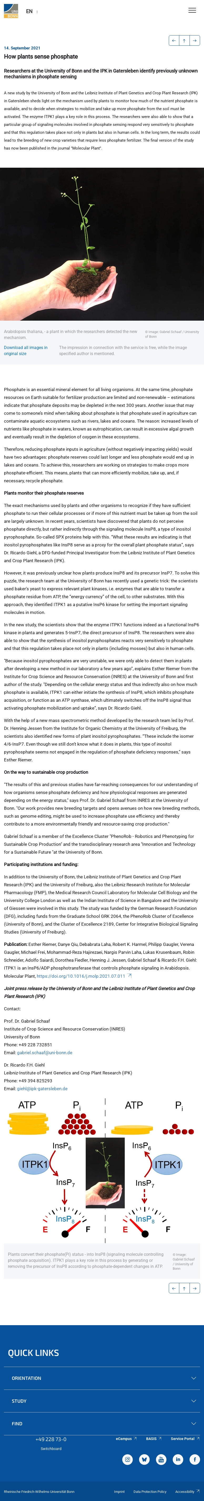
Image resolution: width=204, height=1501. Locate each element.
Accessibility (187, 1492)
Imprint (119, 1492)
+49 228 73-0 (51, 1439)
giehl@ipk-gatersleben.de (42, 1088)
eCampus (126, 1439)
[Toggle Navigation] (192, 10)
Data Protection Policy (150, 1492)
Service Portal (185, 1439)
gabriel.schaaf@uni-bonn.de (44, 1052)
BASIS (154, 1439)
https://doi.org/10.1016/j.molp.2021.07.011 (84, 976)
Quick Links (33, 1352)
